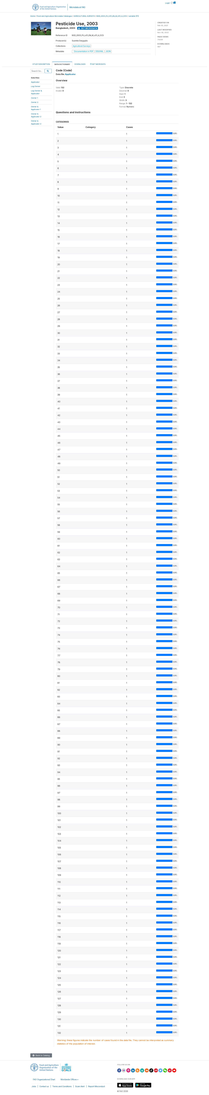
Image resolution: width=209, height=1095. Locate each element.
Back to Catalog (41, 1055)
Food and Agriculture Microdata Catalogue (54, 16)
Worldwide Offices (69, 1079)
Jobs (34, 1086)
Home (32, 16)
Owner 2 (34, 102)
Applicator (35, 82)
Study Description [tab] (41, 64)
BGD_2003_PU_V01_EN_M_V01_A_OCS (112, 16)
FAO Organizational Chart (44, 1079)
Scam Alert (80, 1086)
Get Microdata (87, 28)
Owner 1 (34, 98)
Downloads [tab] (80, 64)
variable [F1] (134, 16)
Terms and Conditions (62, 1086)
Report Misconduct (96, 1086)
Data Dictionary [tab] (62, 64)
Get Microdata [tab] (98, 64)
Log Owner (35, 86)
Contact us (44, 1086)
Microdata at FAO (77, 7)
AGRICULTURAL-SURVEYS (84, 16)
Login (167, 3)
